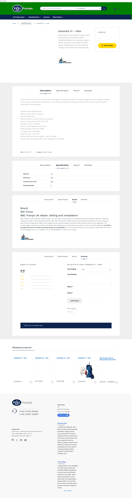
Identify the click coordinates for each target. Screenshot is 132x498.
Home (14, 23)
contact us (65, 229)
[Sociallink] (13, 440)
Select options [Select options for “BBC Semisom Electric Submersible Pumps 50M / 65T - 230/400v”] (116, 382)
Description (45, 91)
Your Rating (71, 269)
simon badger (61, 462)
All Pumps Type (18, 17)
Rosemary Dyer (62, 423)
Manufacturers (34, 17)
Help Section (57, 17)
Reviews (88, 91)
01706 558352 (56, 229)
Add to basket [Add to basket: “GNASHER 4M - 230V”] (52, 381)
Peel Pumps (61, 405)
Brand (76, 91)
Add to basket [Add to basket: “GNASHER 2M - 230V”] (73, 381)
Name (70, 287)
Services (47, 17)
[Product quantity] (104, 38)
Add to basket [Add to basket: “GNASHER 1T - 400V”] (95, 382)
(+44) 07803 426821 (28, 414)
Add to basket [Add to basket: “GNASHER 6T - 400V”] (30, 382)
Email (70, 293)
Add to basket (108, 45)
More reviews (68, 490)
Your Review (72, 274)
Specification (62, 91)
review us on (63, 415)
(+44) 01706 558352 (28, 411)
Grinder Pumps (26, 23)
